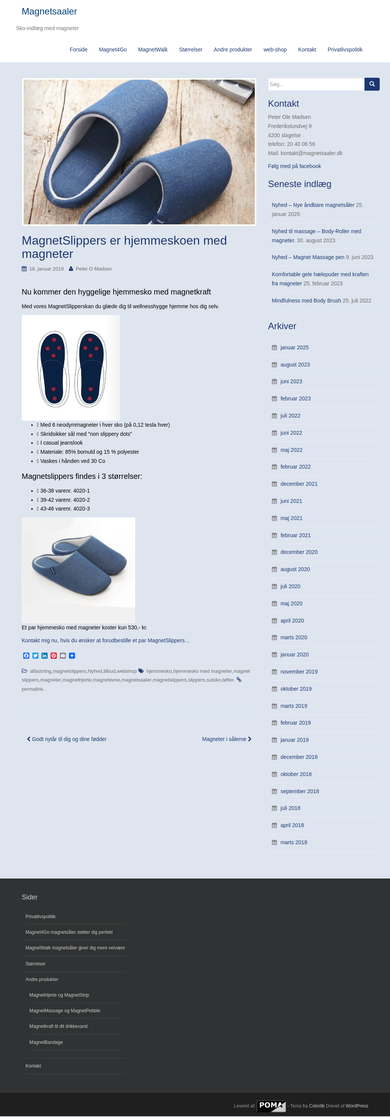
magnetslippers (69, 671)
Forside (79, 50)
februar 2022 (296, 467)
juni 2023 (291, 382)
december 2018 (299, 757)
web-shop (275, 50)
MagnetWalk (153, 50)
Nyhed (95, 671)
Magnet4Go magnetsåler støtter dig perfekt (69, 932)
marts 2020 (294, 638)
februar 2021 (296, 536)
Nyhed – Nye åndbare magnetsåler (313, 205)
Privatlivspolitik (345, 50)
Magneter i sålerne (227, 739)
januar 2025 (295, 348)
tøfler (228, 680)
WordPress (357, 1106)
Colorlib (317, 1106)
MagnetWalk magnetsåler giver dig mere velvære (75, 948)
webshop (127, 671)
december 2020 (299, 553)
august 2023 (295, 365)
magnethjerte (77, 680)
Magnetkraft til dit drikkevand (58, 1027)
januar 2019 (295, 740)
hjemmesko (159, 671)
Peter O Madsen (94, 269)
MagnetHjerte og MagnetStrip (59, 995)
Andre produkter (233, 50)
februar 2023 (296, 399)
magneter (50, 680)
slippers (196, 680)
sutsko (213, 680)
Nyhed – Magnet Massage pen (308, 258)
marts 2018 (294, 843)
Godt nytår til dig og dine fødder (67, 739)
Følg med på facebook (294, 166)
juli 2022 (290, 416)
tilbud (109, 671)
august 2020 (295, 570)
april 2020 (292, 621)
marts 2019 (294, 706)
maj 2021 (292, 518)
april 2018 (292, 826)
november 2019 (299, 672)
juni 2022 (291, 433)
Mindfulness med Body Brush (306, 301)
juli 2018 (290, 809)
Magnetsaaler (49, 11)
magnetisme (106, 680)
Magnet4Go (113, 50)
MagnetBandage (46, 1042)
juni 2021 (291, 501)
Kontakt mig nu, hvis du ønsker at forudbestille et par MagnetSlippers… (106, 641)
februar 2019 (296, 723)
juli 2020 (290, 587)
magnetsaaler (136, 680)
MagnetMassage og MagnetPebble (64, 1011)
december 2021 (299, 485)
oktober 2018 (296, 774)
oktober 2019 (296, 689)
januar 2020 (295, 655)
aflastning (40, 671)
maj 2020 (292, 604)
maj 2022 (292, 450)
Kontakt (307, 50)
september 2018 (300, 792)
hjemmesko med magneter (202, 671)
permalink (32, 689)
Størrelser (190, 50)
